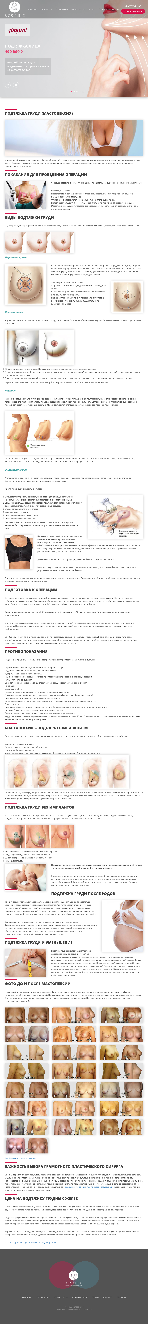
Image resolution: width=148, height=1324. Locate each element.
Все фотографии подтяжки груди (20, 1158)
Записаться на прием (133, 11)
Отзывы (92, 9)
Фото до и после (78, 9)
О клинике (32, 9)
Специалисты (46, 9)
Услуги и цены (62, 9)
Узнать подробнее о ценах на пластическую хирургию (30, 1242)
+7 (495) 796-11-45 (133, 6)
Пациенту (103, 9)
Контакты (115, 9)
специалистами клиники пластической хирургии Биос (89, 1187)
